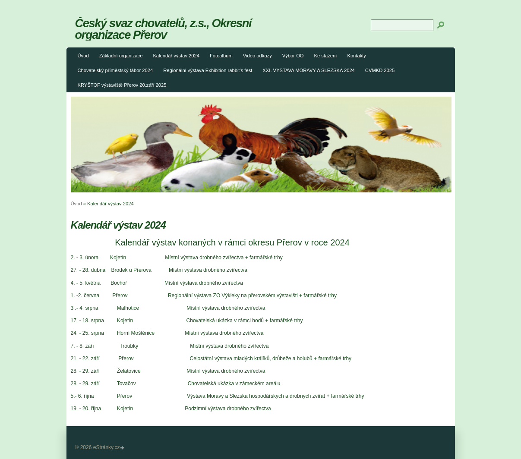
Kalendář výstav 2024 (176, 55)
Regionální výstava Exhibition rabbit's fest (207, 70)
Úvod (83, 55)
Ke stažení (325, 55)
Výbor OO (293, 55)
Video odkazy (257, 55)
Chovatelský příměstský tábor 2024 (115, 70)
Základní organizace (121, 55)
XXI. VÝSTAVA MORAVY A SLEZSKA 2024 (308, 70)
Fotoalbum (221, 55)
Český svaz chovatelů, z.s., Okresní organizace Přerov (163, 28)
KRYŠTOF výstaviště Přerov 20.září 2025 (122, 85)
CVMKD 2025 (380, 70)
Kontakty (356, 55)
